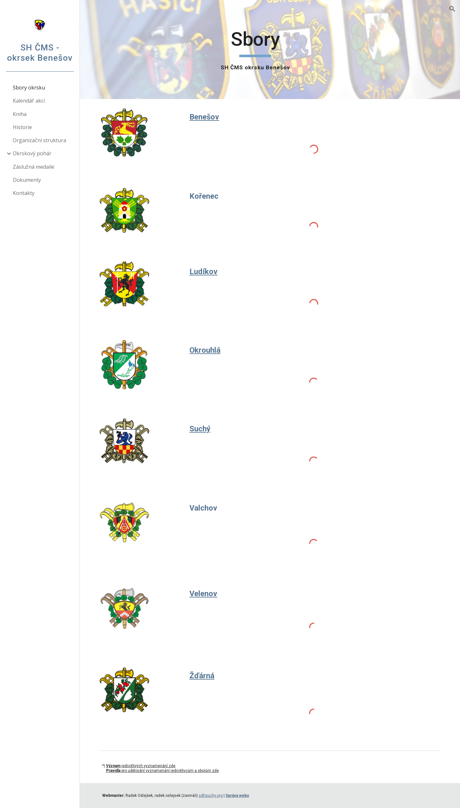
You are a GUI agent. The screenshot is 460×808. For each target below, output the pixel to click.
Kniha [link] (20, 114)
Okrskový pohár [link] (32, 153)
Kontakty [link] (23, 192)
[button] (452, 9)
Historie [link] (22, 127)
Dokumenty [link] (27, 179)
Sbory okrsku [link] (29, 87)
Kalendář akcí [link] (29, 100)
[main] (255, 49)
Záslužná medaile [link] (33, 166)
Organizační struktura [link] (39, 140)
